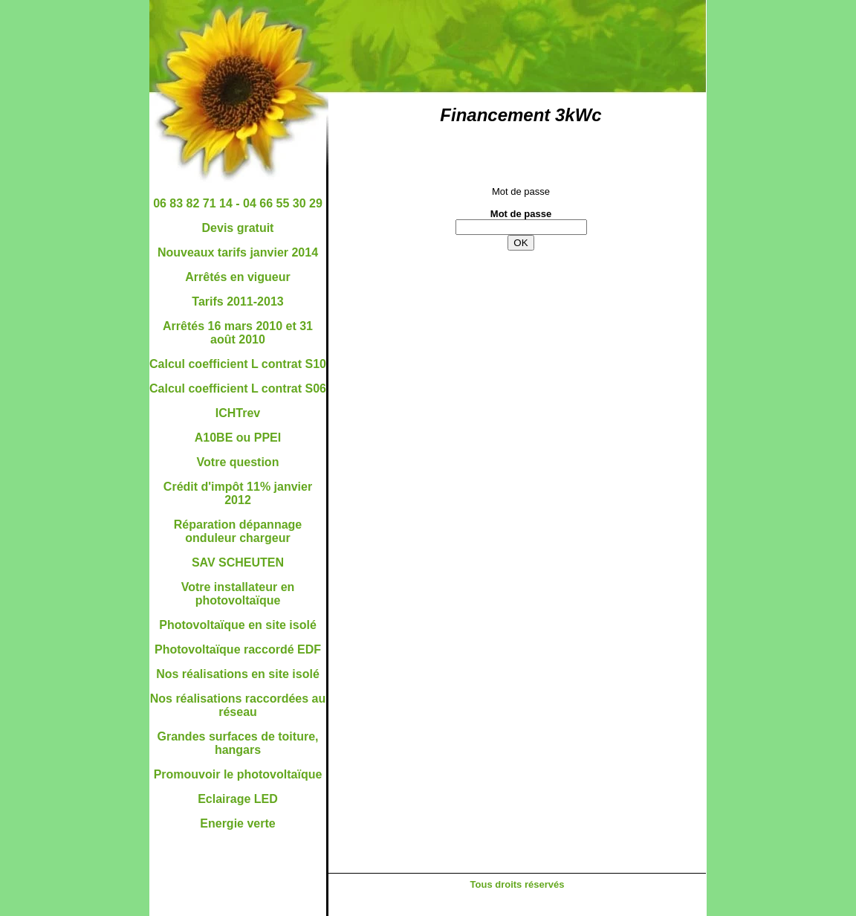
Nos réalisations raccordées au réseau (238, 705)
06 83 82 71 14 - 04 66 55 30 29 (237, 203)
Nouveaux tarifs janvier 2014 (238, 252)
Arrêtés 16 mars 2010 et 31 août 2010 (238, 333)
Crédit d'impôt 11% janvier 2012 (237, 493)
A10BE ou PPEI (238, 437)
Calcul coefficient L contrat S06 (237, 388)
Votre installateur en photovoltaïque (238, 594)
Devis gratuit (238, 228)
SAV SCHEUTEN (238, 562)
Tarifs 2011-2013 (237, 301)
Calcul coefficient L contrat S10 (237, 364)
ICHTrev (237, 413)
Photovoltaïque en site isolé (238, 625)
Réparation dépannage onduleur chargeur (238, 531)
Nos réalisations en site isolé (238, 674)
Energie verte (237, 823)
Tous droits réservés (517, 884)
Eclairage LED (238, 799)
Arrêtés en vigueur (237, 277)
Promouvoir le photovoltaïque (238, 774)
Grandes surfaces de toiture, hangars (238, 743)
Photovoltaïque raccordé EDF (238, 649)
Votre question (238, 462)
